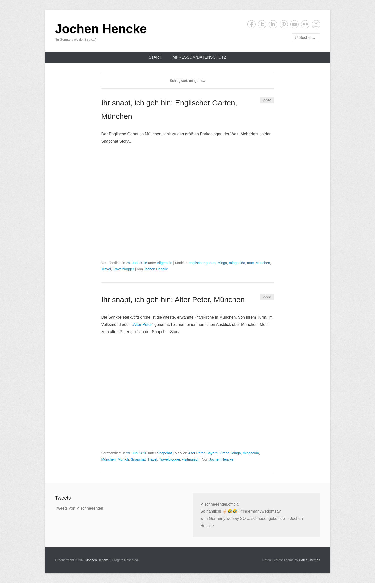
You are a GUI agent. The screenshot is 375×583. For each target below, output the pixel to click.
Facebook (251, 24)
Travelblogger (123, 269)
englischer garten (202, 263)
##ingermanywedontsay (259, 511)
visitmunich (190, 459)
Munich (123, 459)
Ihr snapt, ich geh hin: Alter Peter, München (173, 299)
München (263, 263)
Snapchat (164, 453)
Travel (106, 269)
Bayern (211, 453)
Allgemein (164, 263)
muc (250, 263)
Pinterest (284, 24)
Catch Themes (309, 560)
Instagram (316, 24)
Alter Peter (142, 324)
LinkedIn (273, 24)
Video (267, 100)
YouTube (294, 24)
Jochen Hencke (101, 29)
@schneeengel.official (220, 504)
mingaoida (237, 263)
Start (155, 57)
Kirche (224, 453)
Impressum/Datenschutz (198, 57)
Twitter (262, 24)
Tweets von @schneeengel (79, 508)
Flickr (305, 24)
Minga (222, 263)
